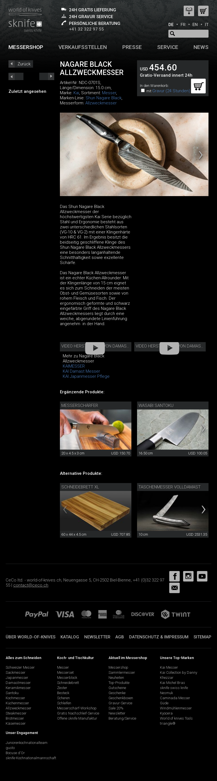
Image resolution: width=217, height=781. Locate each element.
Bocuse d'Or (15, 753)
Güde (164, 703)
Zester (62, 688)
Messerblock (67, 677)
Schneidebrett (68, 683)
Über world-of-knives (30, 637)
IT (207, 24)
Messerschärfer (79, 405)
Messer (109, 92)
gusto (10, 748)
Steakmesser (16, 713)
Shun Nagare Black (103, 97)
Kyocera (166, 713)
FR (183, 24)
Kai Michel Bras (172, 683)
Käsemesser (16, 723)
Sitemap (202, 637)
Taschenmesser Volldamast (169, 487)
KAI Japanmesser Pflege (86, 376)
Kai (76, 92)
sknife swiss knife (174, 688)
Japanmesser (17, 677)
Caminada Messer (175, 698)
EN (195, 24)
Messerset (65, 672)
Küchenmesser (17, 703)
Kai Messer (169, 667)
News (201, 47)
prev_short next (46, 76)
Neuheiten (116, 677)
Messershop (25, 47)
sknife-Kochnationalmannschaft (31, 758)
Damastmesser (18, 683)
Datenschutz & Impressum (158, 637)
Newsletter (97, 637)
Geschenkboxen (120, 698)
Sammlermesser (121, 672)
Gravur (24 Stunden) (171, 90)
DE (170, 24)
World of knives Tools (176, 718)
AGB (119, 637)
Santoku (12, 693)
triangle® (167, 723)
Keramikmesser (18, 688)
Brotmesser (15, 718)
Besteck (63, 693)
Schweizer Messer (20, 667)
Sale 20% (115, 708)
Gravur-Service (120, 703)
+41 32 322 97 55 (86, 29)
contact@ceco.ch (30, 585)
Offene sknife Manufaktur (77, 718)
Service (167, 47)
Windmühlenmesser (176, 708)
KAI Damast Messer (81, 371)
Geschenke (116, 693)
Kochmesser (15, 698)
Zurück (24, 63)
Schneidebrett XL (80, 487)
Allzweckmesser (101, 103)
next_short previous (15, 76)
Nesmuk (166, 693)
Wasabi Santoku (155, 405)
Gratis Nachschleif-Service (78, 713)
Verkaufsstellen (82, 47)
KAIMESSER (74, 366)
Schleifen (64, 703)
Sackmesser (15, 672)
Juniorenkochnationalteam (26, 743)
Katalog (69, 637)
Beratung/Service (122, 718)
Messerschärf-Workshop (77, 708)
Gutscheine (117, 688)
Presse (132, 47)
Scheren (63, 698)
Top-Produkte (118, 683)
